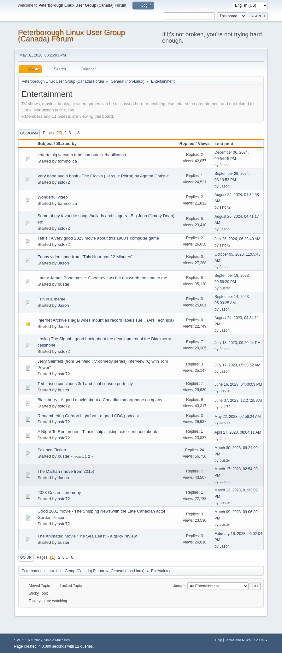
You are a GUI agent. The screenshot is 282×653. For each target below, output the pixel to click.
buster (63, 284)
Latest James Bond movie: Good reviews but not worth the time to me (102, 278)
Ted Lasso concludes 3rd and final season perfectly (85, 383)
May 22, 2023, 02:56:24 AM (237, 416)
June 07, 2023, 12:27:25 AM (238, 400)
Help (218, 640)
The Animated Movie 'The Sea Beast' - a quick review (87, 536)
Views (204, 143)
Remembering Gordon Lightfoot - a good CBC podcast (88, 415)
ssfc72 (64, 182)
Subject (45, 143)
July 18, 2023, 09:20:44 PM (237, 343)
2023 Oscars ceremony (59, 492)
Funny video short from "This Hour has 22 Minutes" (85, 256)
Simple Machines (57, 640)
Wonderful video (53, 197)
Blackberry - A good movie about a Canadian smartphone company (100, 399)
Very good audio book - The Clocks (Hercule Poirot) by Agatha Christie (103, 176)
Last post (226, 143)
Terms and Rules (238, 640)
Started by (66, 143)
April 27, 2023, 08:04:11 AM (237, 432)
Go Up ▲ (261, 640)
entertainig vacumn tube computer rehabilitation (82, 154)
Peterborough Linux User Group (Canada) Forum (71, 35)
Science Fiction (52, 450)
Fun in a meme (52, 299)
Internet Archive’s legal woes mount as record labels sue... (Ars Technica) (106, 320)
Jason (225, 165)
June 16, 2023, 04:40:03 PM (238, 384)
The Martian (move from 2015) (66, 471)
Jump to (179, 586)
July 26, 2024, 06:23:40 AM (237, 239)
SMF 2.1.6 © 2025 (28, 640)
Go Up (26, 557)
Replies (186, 143)
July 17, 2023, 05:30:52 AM (237, 365)
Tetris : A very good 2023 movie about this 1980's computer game (98, 238)
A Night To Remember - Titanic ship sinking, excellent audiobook (97, 431)
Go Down (29, 133)
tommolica (67, 161)
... (74, 132)
